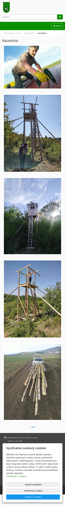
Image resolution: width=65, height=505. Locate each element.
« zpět (32, 427)
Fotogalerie (29, 33)
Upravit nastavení (33, 484)
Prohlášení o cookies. (16, 476)
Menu (57, 26)
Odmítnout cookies (33, 490)
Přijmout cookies (33, 496)
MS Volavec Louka (12, 33)
